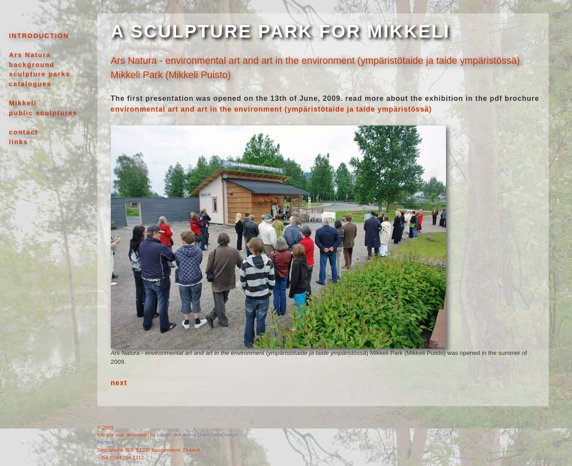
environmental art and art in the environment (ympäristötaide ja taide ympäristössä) (271, 109)
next (119, 383)
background (32, 64)
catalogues (30, 83)
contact (23, 132)
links (18, 142)
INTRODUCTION (39, 35)
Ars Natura (30, 54)
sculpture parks (39, 74)
